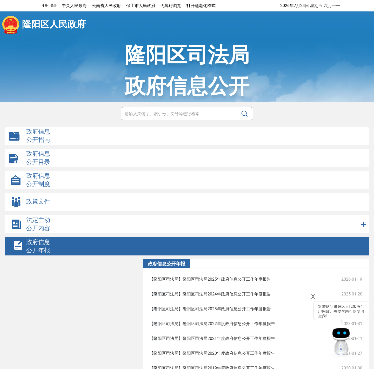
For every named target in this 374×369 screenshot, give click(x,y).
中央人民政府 (74, 5)
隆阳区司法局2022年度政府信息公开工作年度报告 (229, 323)
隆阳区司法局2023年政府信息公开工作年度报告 (227, 308)
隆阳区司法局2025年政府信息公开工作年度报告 (227, 279)
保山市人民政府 (140, 5)
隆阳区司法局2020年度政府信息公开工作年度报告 (229, 353)
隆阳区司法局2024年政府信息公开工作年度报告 (227, 294)
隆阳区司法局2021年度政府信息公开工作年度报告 (229, 338)
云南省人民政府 (106, 5)
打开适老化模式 (201, 5)
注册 (45, 6)
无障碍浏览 (171, 5)
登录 (53, 6)
